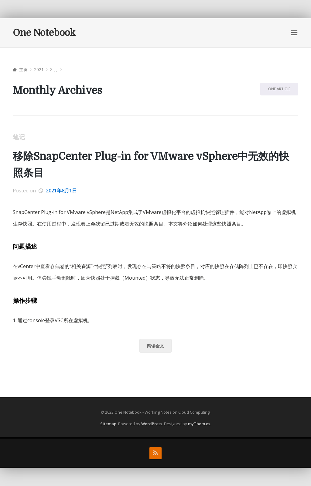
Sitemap (108, 423)
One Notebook (44, 33)
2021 (39, 69)
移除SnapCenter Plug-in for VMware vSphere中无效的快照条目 (151, 164)
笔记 (19, 137)
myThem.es (199, 423)
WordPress (151, 423)
